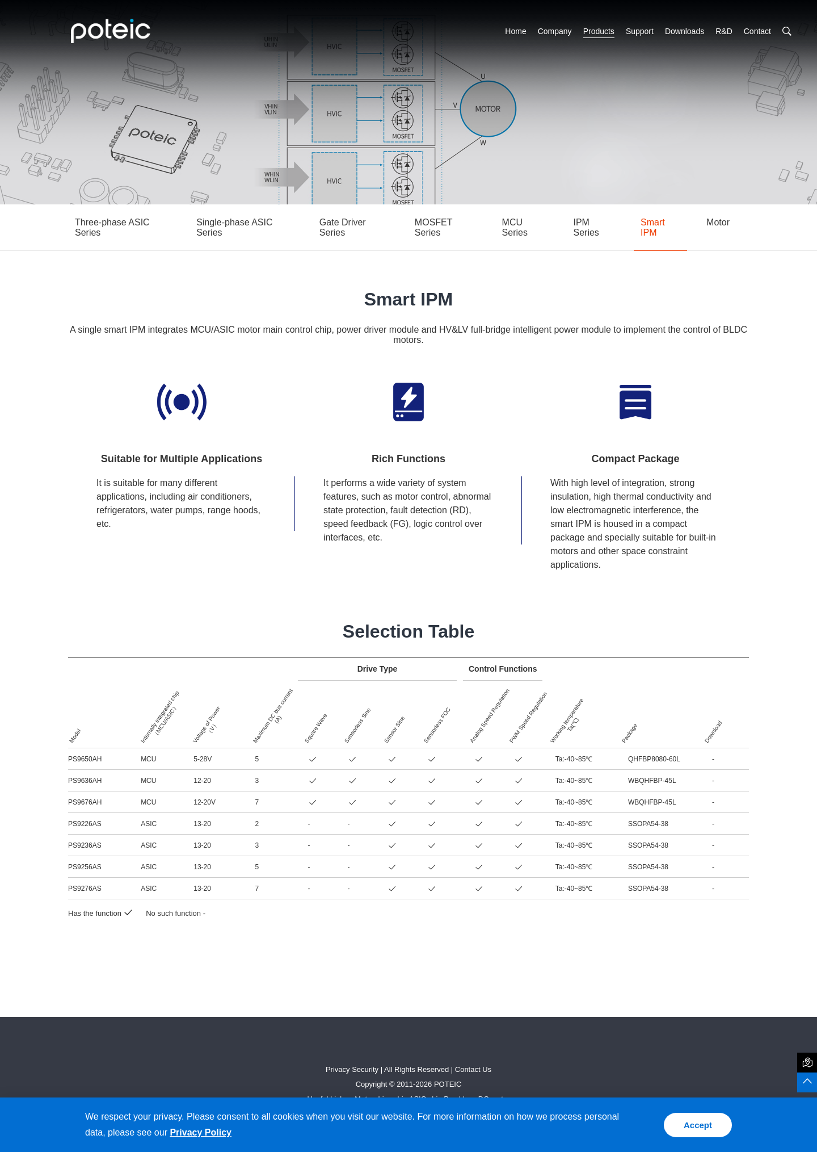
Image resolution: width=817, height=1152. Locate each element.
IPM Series (586, 227)
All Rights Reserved (416, 1069)
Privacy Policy (200, 1132)
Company (555, 31)
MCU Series (515, 227)
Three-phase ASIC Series (112, 227)
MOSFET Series (434, 227)
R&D (723, 31)
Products (598, 31)
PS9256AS (85, 867)
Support (640, 31)
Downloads (684, 31)
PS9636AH (85, 781)
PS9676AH (85, 802)
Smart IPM (653, 227)
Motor (718, 222)
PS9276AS (85, 889)
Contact (757, 31)
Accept (698, 1125)
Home (515, 31)
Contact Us (473, 1069)
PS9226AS (85, 824)
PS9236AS (85, 845)
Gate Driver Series (342, 227)
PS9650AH (85, 759)
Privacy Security (352, 1069)
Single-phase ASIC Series (234, 227)
